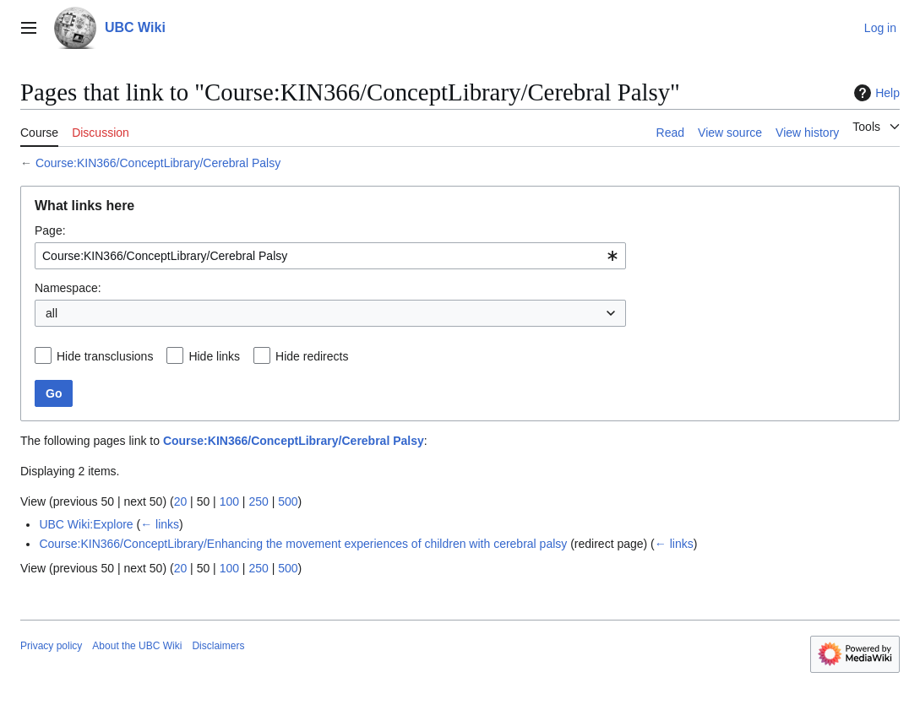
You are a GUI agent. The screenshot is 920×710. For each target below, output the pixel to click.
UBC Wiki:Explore (86, 524)
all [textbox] (51, 313)
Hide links (214, 356)
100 (229, 501)
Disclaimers (218, 646)
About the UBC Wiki (137, 646)
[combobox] (330, 255)
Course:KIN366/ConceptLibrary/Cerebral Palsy (157, 163)
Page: (50, 230)
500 (287, 501)
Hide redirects (311, 356)
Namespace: (68, 288)
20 (181, 501)
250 (258, 501)
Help (875, 92)
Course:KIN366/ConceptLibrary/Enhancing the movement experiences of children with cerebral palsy (303, 543)
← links (159, 524)
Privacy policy (51, 646)
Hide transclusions (105, 356)
